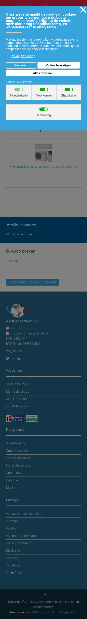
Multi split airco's (17, 391)
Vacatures (13, 565)
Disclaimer (13, 550)
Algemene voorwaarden (22, 536)
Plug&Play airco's (18, 406)
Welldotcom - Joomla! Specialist (54, 612)
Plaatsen (12, 528)
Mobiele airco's (16, 399)
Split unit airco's (17, 384)
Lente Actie (14, 573)
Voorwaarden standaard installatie (33, 282)
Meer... (10, 488)
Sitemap (12, 521)
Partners (12, 558)
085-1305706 (17, 328)
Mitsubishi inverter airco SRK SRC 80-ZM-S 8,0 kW (43, 166)
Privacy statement (18, 543)
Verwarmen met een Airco (24, 514)
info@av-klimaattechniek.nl (29, 333)
